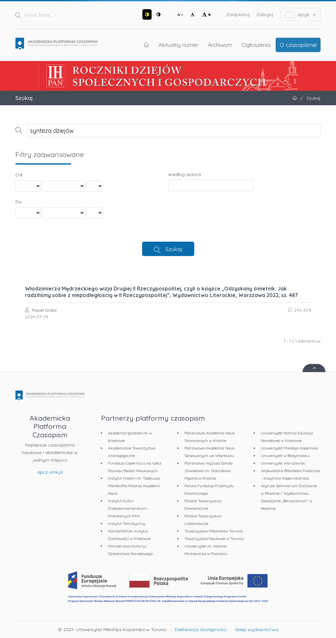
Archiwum (220, 44)
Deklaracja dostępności (201, 629)
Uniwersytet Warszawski (283, 463)
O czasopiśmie (298, 44)
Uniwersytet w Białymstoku (285, 455)
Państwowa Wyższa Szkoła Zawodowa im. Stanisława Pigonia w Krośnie (208, 471)
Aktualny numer (178, 44)
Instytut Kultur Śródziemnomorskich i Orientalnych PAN (128, 508)
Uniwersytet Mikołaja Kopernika (289, 448)
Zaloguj (265, 14)
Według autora (184, 174)
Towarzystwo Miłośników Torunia (213, 530)
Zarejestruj (238, 14)
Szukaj (173, 248)
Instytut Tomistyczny (126, 523)
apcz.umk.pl (50, 472)
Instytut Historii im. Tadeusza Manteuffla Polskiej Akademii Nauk (134, 486)
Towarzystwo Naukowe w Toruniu (214, 538)
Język (300, 14)
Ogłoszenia (256, 44)
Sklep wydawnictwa (256, 629)
